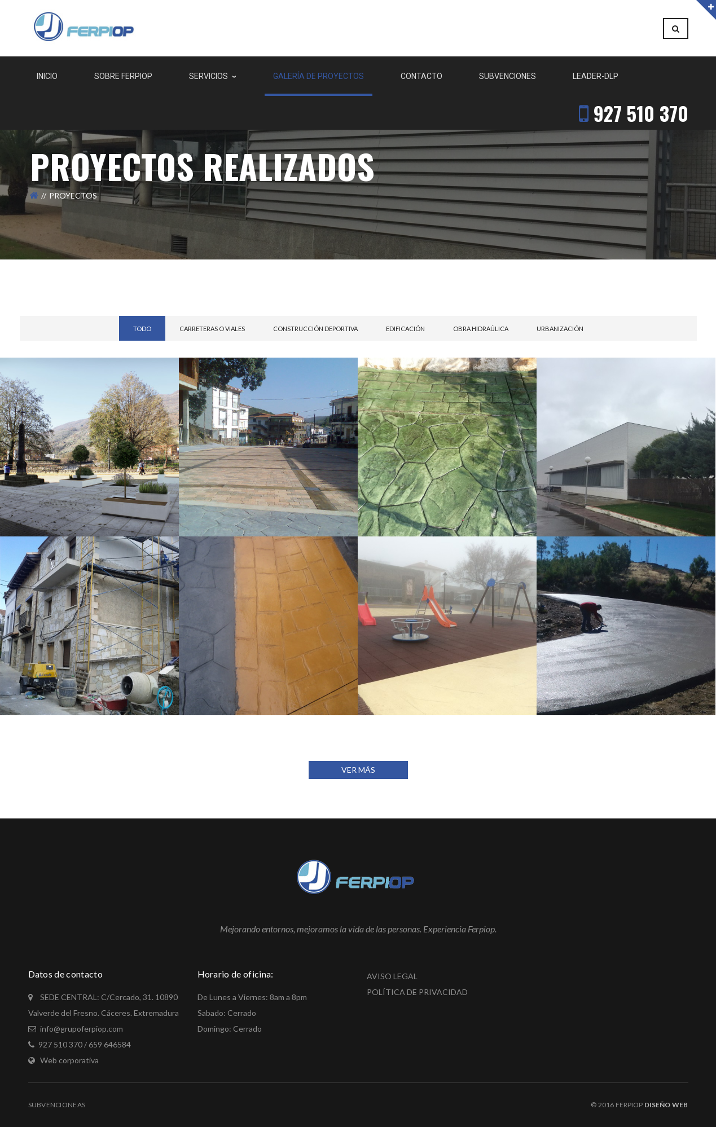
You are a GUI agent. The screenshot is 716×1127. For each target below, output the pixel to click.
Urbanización (560, 328)
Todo (142, 328)
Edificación (405, 328)
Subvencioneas (57, 1104)
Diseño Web (666, 1104)
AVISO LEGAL (392, 976)
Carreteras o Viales (212, 328)
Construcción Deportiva (315, 328)
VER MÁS (358, 769)
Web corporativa (69, 1060)
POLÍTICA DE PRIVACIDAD (417, 992)
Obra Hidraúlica (480, 328)
